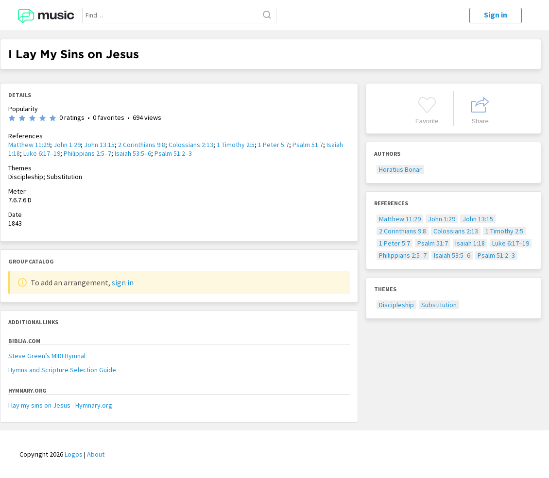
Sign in (495, 14)
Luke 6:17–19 (41, 153)
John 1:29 (67, 144)
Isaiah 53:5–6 (133, 153)
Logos (74, 454)
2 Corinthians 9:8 (141, 144)
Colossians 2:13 (191, 144)
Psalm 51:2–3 (173, 153)
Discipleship (396, 304)
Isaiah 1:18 (470, 243)
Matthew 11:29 (29, 144)
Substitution (439, 304)
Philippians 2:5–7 (87, 153)
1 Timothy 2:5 (236, 144)
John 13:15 (99, 144)
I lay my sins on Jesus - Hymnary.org (60, 405)
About (95, 454)
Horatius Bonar (400, 169)
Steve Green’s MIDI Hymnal (47, 355)
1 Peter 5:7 (273, 144)
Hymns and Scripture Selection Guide (62, 369)
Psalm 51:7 (307, 144)
